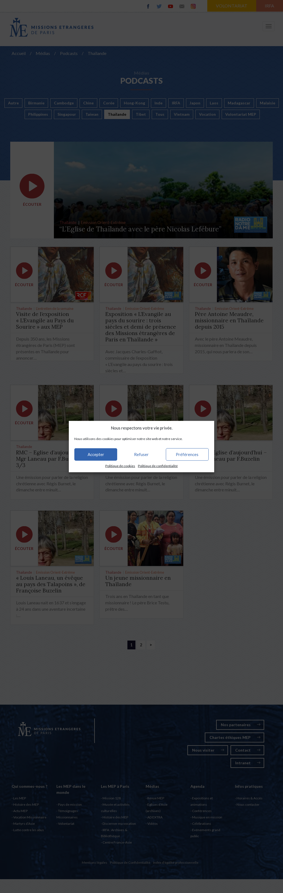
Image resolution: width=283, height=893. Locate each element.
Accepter (96, 454)
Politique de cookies (120, 466)
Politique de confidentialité (158, 466)
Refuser (141, 454)
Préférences (187, 454)
